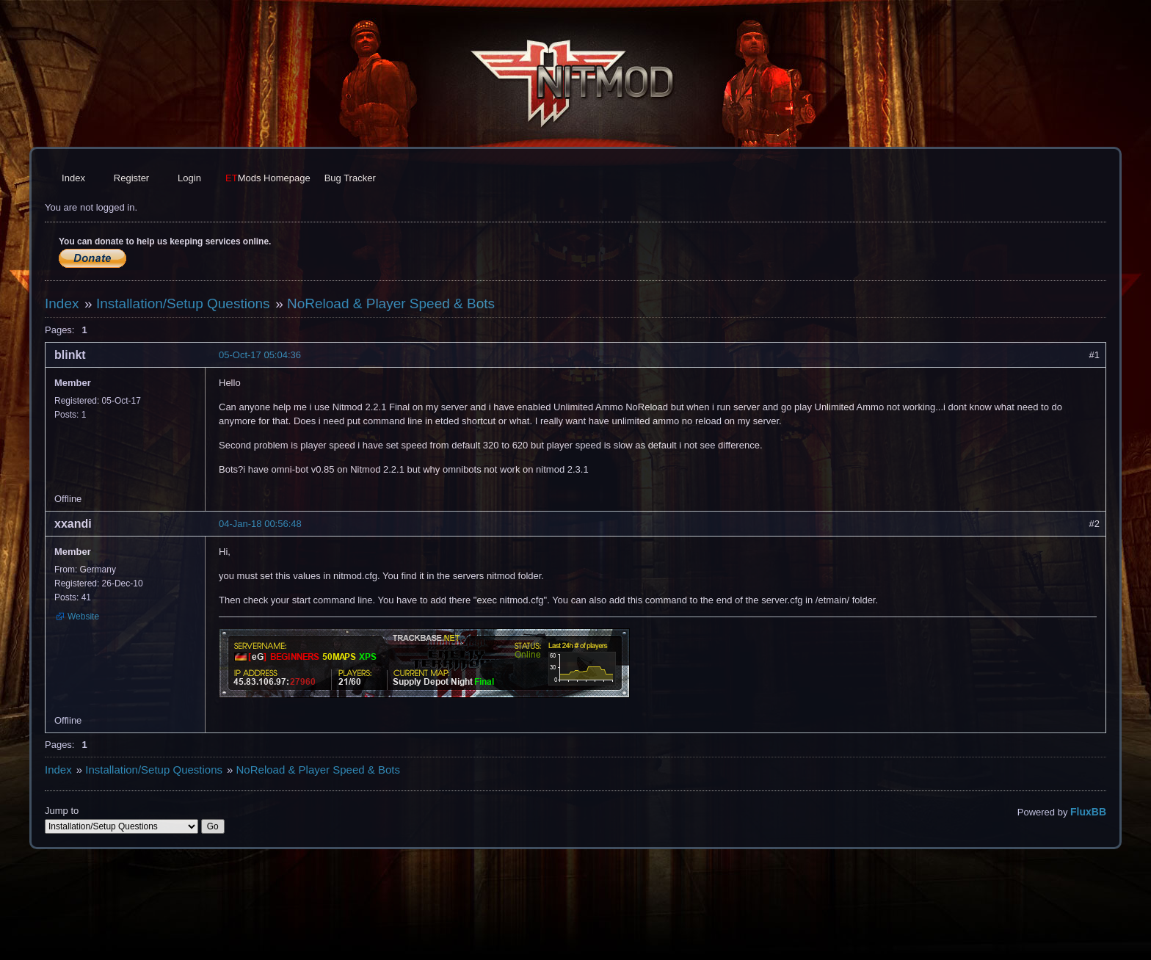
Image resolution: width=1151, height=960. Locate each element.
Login (189, 177)
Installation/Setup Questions (183, 303)
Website (83, 616)
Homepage (268, 177)
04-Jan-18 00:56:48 (260, 523)
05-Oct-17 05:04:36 (260, 354)
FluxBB (1088, 812)
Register (131, 177)
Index (73, 177)
